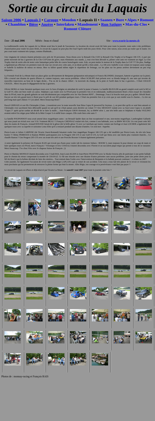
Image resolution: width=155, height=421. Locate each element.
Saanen (106, 20)
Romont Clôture (77, 29)
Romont (147, 20)
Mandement (87, 24)
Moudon (69, 20)
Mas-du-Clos (136, 24)
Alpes (132, 20)
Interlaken (65, 24)
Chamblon (17, 24)
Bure (120, 20)
